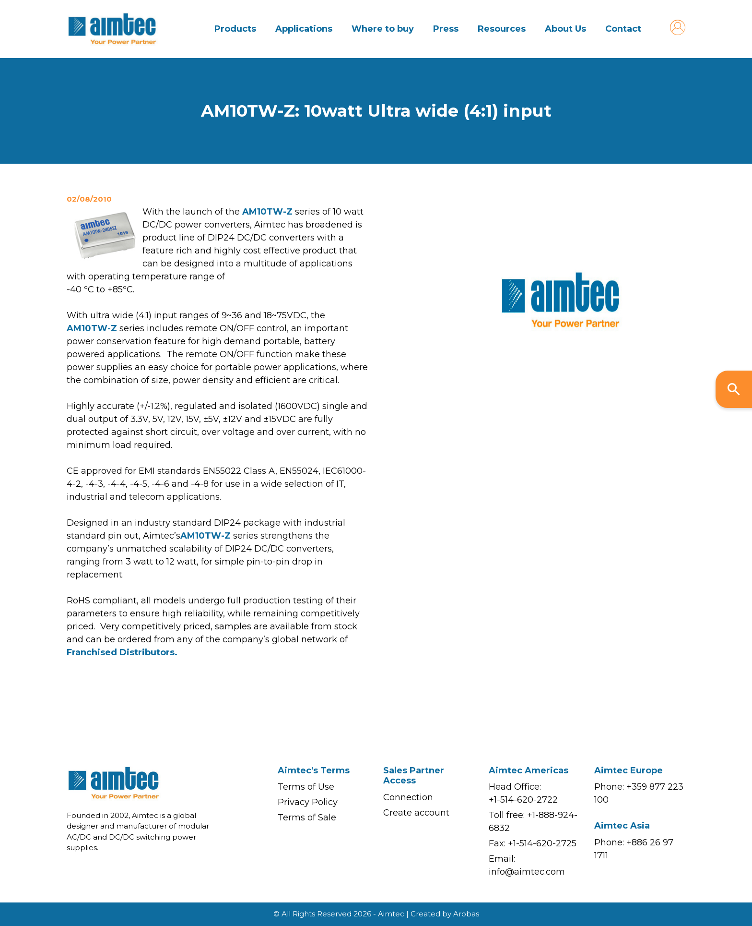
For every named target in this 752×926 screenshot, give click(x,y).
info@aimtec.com (527, 871)
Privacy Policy (308, 802)
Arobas (466, 913)
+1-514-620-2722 (523, 799)
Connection (408, 797)
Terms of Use (306, 787)
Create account (416, 812)
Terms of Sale (307, 817)
